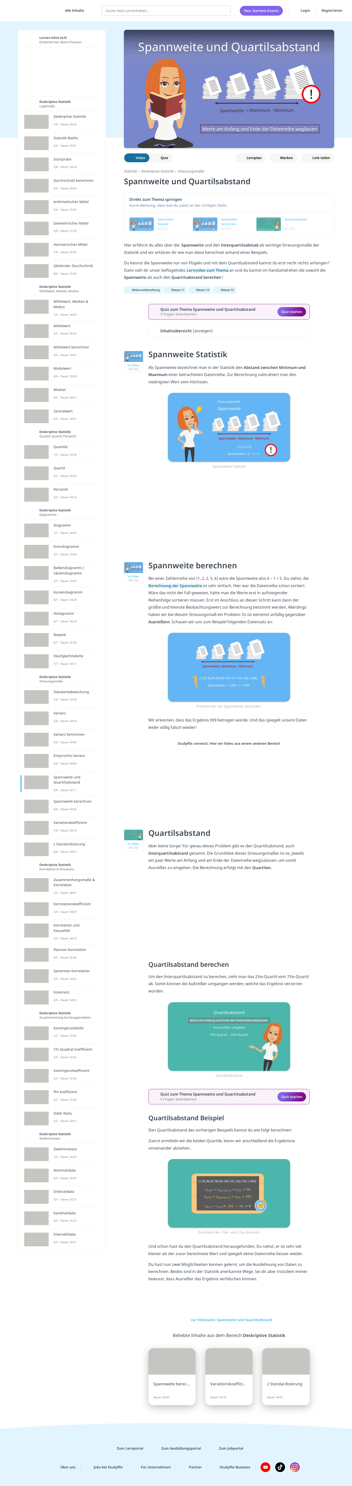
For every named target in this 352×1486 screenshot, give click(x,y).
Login (302, 9)
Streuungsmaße (191, 171)
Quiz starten (291, 311)
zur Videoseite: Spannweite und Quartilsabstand (229, 1319)
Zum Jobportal (227, 1448)
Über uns (64, 1467)
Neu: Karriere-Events (261, 9)
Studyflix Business (231, 1467)
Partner (191, 1467)
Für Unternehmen (152, 1467)
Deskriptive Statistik (157, 171)
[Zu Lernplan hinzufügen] (250, 157)
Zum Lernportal (126, 1448)
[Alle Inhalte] (72, 9)
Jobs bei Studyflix (104, 1467)
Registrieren (332, 9)
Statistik (130, 171)
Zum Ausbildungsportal (177, 1448)
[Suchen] (224, 10)
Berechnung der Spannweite (175, 585)
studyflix (32, 10)
